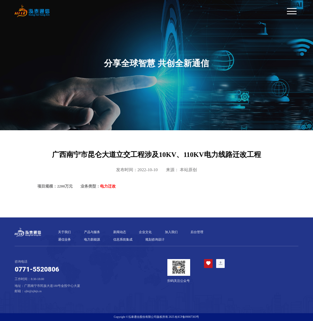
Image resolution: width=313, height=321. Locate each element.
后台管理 (197, 232)
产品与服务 (92, 232)
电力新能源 (92, 239)
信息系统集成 (122, 239)
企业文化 (145, 232)
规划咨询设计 (155, 239)
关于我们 (64, 232)
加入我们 (171, 232)
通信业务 (64, 239)
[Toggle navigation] (176, 11)
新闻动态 (119, 232)
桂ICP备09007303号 (187, 317)
